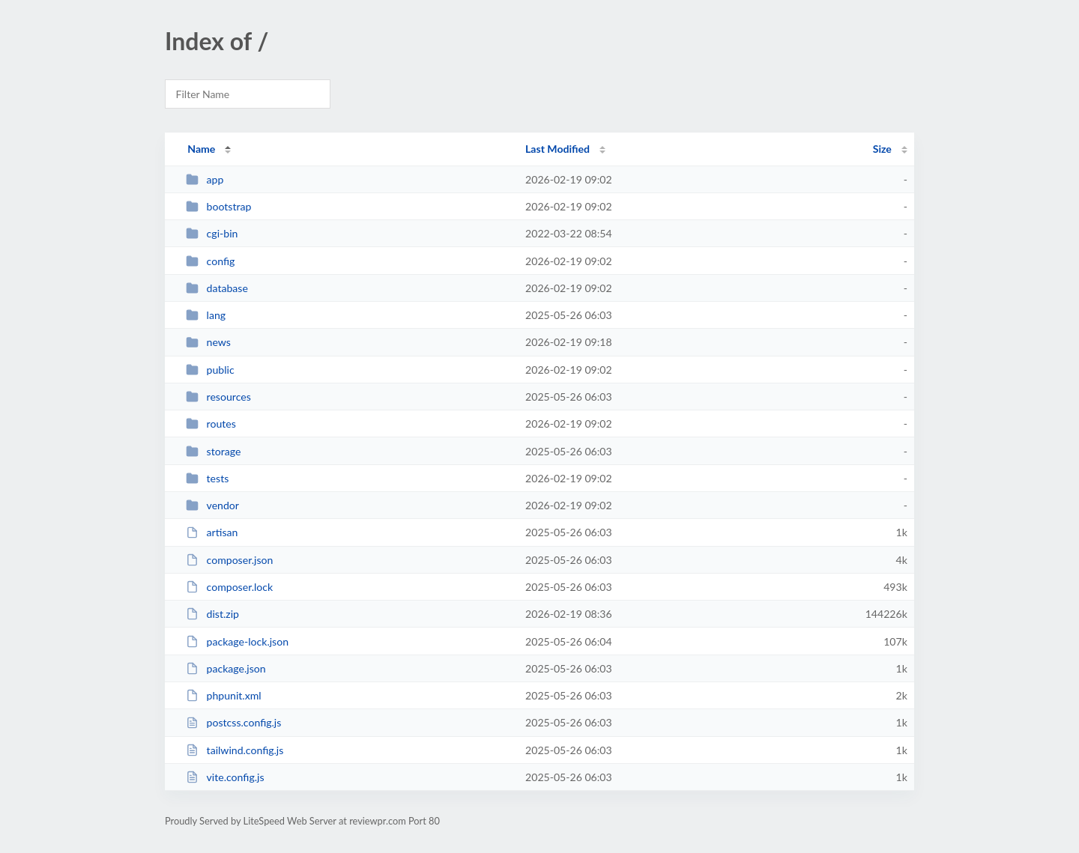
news (208, 342)
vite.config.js (225, 777)
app (204, 179)
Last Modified (557, 148)
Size (882, 148)
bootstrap (218, 206)
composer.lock (229, 586)
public (210, 369)
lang (206, 315)
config (210, 261)
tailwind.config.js (234, 750)
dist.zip (212, 613)
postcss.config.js (233, 722)
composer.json (229, 559)
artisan (212, 532)
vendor (212, 505)
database (217, 288)
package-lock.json (237, 641)
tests (207, 478)
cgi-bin (212, 233)
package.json (225, 668)
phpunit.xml (223, 695)
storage (213, 451)
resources (218, 396)
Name (201, 148)
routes (211, 423)
